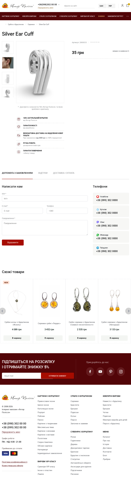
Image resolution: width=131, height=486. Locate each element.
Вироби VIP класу (87, 16)
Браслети (75, 405)
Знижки (101, 16)
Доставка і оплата (63, 172)
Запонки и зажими (79, 424)
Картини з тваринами (47, 424)
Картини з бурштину (10, 16)
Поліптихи (42, 439)
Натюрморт (43, 450)
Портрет (41, 413)
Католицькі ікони (45, 409)
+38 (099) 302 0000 (107, 200)
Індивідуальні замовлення (50, 454)
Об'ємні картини (45, 446)
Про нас (106, 441)
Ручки (73, 437)
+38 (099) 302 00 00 (14, 428)
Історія (106, 445)
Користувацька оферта (12, 466)
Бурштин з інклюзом (80, 456)
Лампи (41, 474)
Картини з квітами (46, 435)
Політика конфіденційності (14, 462)
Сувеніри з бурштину (68, 16)
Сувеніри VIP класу (46, 467)
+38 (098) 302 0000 (107, 213)
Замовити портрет (115, 16)
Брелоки (74, 452)
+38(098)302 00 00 (47, 4)
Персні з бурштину (111, 424)
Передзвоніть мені (45, 8)
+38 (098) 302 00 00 (14, 424)
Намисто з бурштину (112, 401)
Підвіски (75, 413)
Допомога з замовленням (17, 172)
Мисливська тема (46, 428)
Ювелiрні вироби (29, 16)
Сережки (31, 24)
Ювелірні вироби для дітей (115, 420)
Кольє (73, 416)
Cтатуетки (75, 459)
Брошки (74, 409)
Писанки (75, 474)
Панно (40, 420)
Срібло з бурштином (47, 16)
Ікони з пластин (45, 471)
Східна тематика (45, 442)
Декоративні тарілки (80, 448)
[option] (8, 47)
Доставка (107, 448)
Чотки (105, 413)
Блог (105, 456)
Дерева (74, 445)
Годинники (75, 441)
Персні (74, 420)
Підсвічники (76, 471)
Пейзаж (41, 416)
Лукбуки (106, 459)
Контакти (107, 452)
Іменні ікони (43, 405)
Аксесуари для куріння (81, 467)
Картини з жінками (46, 431)
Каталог (106, 437)
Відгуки (42, 172)
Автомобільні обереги (81, 463)
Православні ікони (46, 401)
